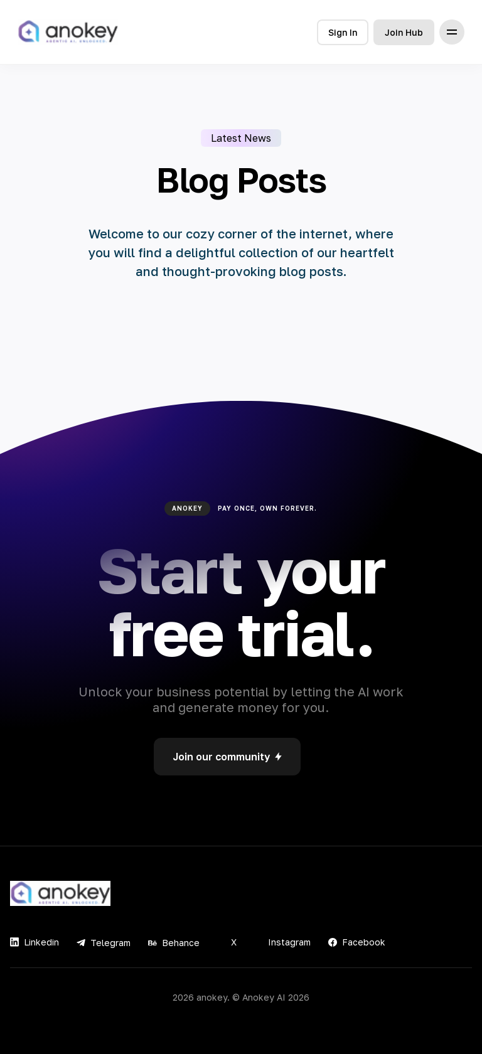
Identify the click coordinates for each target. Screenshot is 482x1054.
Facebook (356, 942)
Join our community (227, 756)
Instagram (282, 942)
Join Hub (404, 32)
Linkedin (34, 942)
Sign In (342, 32)
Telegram (104, 942)
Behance (174, 942)
